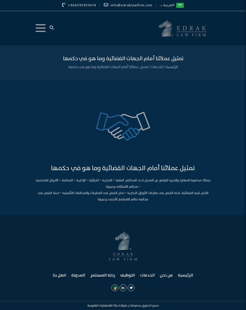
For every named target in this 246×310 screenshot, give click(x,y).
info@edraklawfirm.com (128, 5)
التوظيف (127, 275)
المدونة (78, 275)
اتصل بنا (59, 275)
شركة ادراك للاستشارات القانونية (107, 305)
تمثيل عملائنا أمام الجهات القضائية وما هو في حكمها (108, 67)
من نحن (166, 275)
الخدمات (156, 67)
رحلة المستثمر (102, 275)
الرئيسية (171, 67)
